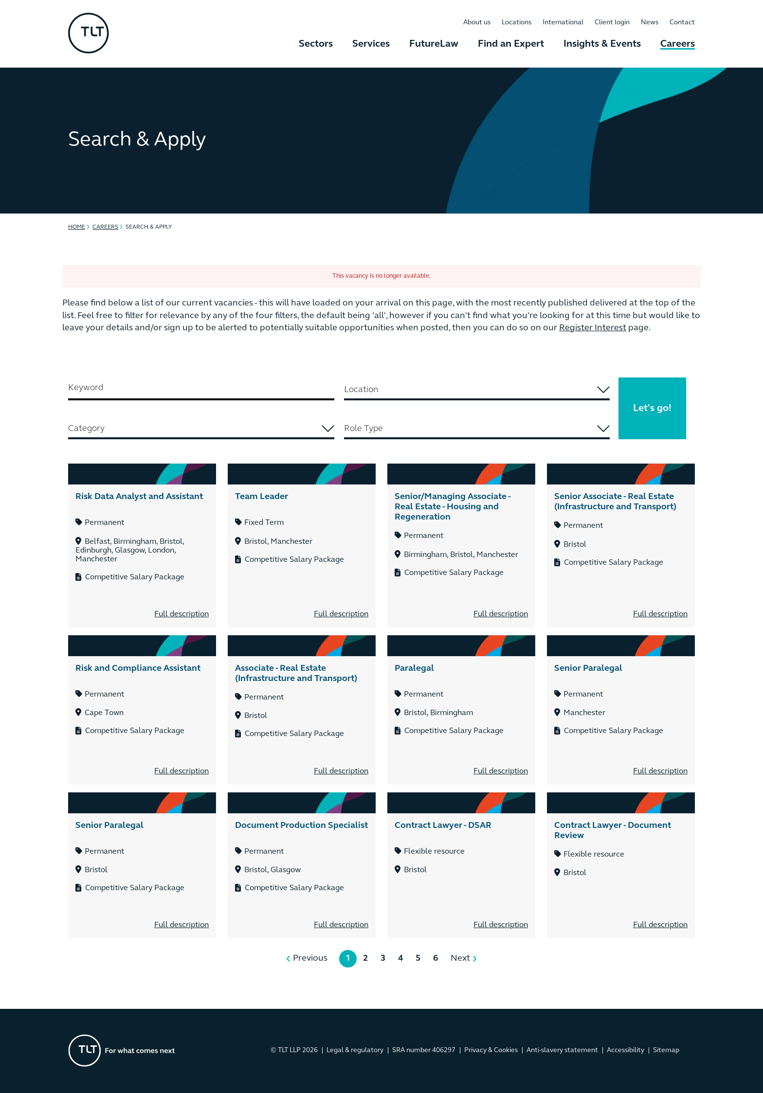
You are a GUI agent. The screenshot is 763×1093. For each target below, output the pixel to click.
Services (371, 44)
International (563, 22)
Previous (310, 958)
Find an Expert (511, 44)
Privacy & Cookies (491, 1050)
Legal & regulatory (355, 1050)
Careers (677, 44)
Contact (682, 22)
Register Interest (592, 328)
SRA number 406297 (423, 1050)
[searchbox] (477, 390)
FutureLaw (433, 44)
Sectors (316, 44)
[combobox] (477, 390)
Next (460, 958)
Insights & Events (602, 44)
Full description (181, 614)
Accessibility (625, 1050)
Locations (516, 22)
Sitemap (666, 1050)
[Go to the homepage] (121, 1050)
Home (76, 227)
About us (476, 22)
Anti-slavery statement (562, 1050)
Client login (612, 22)
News (649, 22)
